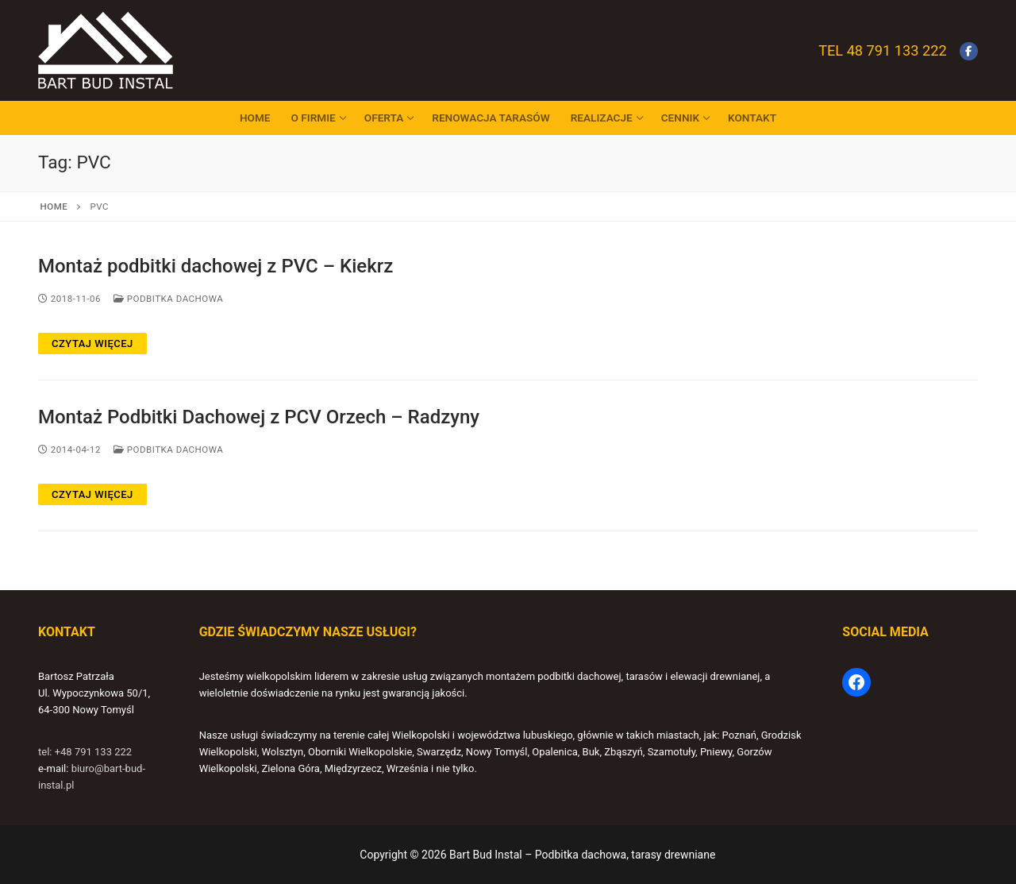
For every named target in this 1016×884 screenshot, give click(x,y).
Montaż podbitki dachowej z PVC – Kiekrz (215, 266)
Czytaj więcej (92, 343)
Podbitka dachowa (168, 298)
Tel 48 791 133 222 (882, 50)
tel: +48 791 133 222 (85, 752)
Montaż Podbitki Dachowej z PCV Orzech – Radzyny (258, 417)
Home (54, 206)
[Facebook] (969, 51)
